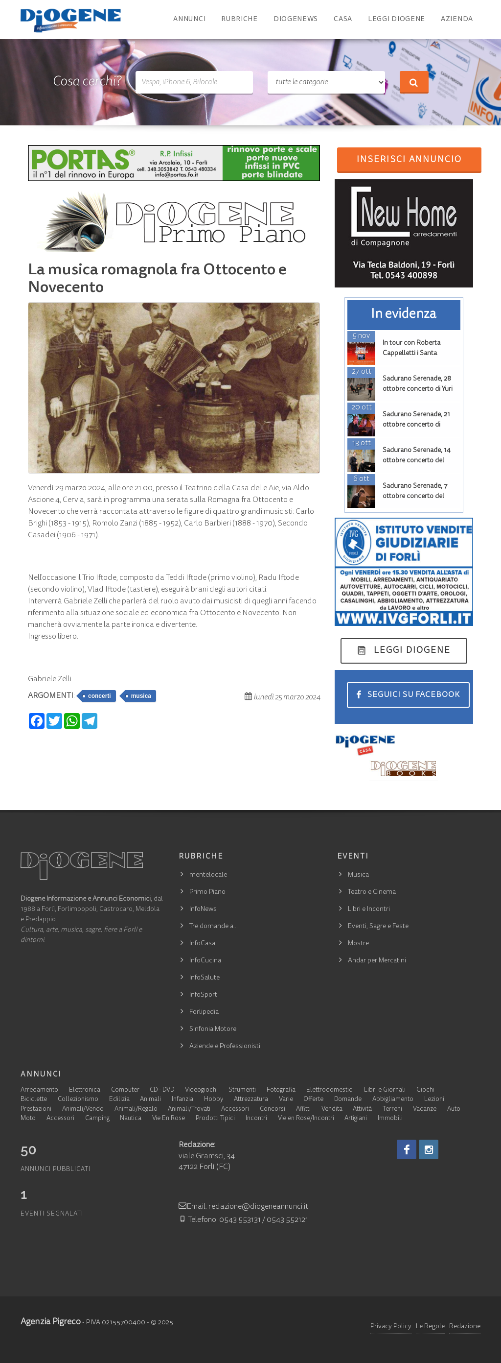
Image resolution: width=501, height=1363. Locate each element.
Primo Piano (207, 892)
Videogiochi (201, 1090)
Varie (286, 1100)
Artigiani (355, 1119)
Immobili (390, 1119)
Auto (453, 1109)
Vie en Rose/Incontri (306, 1119)
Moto (28, 1119)
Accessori (235, 1109)
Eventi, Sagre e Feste (378, 926)
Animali (150, 1100)
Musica (358, 875)
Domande (348, 1100)
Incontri (256, 1119)
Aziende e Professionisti (224, 1046)
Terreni (392, 1109)
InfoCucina (205, 960)
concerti (99, 696)
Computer (125, 1090)
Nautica (130, 1119)
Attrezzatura (251, 1100)
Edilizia (119, 1100)
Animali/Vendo (83, 1109)
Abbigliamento (392, 1100)
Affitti (303, 1109)
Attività (362, 1109)
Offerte (313, 1100)
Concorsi (272, 1109)
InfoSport (203, 995)
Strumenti (242, 1090)
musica (141, 696)
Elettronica (84, 1090)
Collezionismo (78, 1100)
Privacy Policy (390, 1326)
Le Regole (430, 1326)
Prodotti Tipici (215, 1119)
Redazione (464, 1326)
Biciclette (34, 1100)
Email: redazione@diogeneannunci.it (243, 1207)
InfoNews (203, 909)
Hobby (213, 1100)
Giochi (425, 1090)
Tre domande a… (213, 926)
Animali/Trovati (189, 1109)
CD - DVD (162, 1090)
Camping (97, 1119)
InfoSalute (204, 978)
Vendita (331, 1109)
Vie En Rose (168, 1119)
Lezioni (434, 1100)
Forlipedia (204, 1012)
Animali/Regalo (136, 1109)
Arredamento (39, 1090)
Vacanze (424, 1109)
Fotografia (281, 1090)
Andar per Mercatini (377, 960)
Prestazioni (36, 1109)
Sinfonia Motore (212, 1029)
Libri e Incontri (369, 909)
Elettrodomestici (330, 1090)
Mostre (358, 943)
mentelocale (208, 875)
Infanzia (182, 1100)
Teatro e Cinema (372, 892)
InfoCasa (202, 943)
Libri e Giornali (385, 1090)
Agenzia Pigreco (51, 1322)
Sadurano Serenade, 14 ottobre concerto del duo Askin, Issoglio (417, 461)
